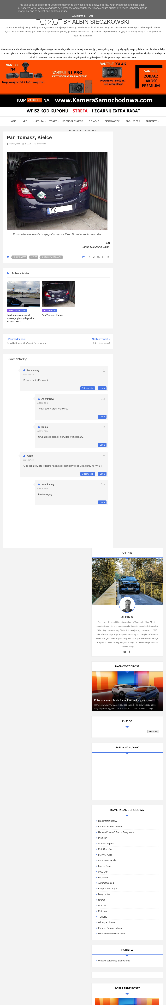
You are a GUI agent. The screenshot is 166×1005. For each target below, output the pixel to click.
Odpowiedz (87, 388)
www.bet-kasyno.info (73, 1002)
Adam (30, 456)
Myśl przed (133, 121)
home (13, 121)
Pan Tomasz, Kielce (52, 315)
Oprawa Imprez (131, 410)
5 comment (40, 144)
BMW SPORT (130, 421)
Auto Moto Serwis (132, 427)
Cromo (126, 467)
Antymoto (128, 444)
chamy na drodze (16, 310)
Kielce (34, 257)
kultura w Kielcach (51, 257)
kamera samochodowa (32, 894)
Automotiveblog (131, 450)
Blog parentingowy (132, 388)
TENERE (127, 484)
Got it (92, 16)
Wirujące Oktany (131, 489)
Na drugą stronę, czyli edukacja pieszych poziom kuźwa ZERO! (21, 318)
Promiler (127, 405)
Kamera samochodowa (135, 495)
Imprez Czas (129, 433)
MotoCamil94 (129, 416)
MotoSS (127, 472)
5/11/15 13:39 (28, 374)
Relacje (94, 121)
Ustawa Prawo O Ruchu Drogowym (141, 399)
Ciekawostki (112, 121)
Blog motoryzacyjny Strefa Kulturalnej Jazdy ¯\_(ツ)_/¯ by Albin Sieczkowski (83, 19)
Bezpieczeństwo (72, 121)
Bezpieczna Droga (132, 455)
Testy (53, 121)
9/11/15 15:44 (28, 460)
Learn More (78, 16)
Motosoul (127, 478)
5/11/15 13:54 (42, 431)
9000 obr (127, 438)
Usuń (102, 388)
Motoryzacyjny (143, 988)
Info (24, 121)
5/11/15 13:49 (42, 403)
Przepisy (151, 121)
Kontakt (90, 130)
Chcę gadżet (19, 257)
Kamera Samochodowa (135, 393)
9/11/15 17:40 (42, 489)
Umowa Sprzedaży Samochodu (139, 527)
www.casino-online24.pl (153, 998)
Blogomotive (129, 461)
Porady (73, 130)
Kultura (38, 121)
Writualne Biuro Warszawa (136, 500)
